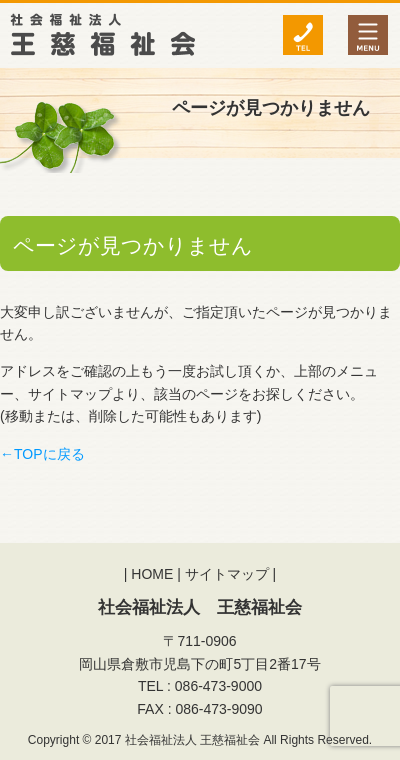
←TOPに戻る (42, 454)
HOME (152, 574)
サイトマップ (227, 574)
